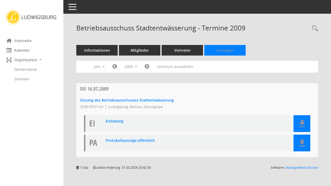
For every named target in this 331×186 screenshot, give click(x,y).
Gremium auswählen (176, 66)
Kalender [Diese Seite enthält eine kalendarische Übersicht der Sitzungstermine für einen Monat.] (19, 50)
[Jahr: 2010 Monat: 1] (148, 66)
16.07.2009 (95, 88)
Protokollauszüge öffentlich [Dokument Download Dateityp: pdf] (131, 140)
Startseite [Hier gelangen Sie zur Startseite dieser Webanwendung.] (20, 40)
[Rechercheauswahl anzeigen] (313, 28)
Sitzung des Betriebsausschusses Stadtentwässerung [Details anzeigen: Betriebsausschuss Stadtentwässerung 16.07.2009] (128, 100)
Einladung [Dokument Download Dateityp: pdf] (116, 121)
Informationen (98, 50)
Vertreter (184, 50)
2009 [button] (132, 66)
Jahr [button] (100, 66)
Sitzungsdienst (301, 167)
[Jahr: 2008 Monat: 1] (116, 66)
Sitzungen (226, 50)
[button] (32, 60)
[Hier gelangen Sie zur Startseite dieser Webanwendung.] (32, 17)
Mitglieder (141, 50)
